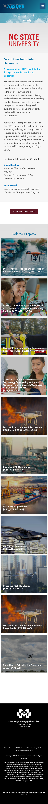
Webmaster (30, 792)
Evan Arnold (10, 185)
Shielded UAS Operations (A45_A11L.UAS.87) (16, 468)
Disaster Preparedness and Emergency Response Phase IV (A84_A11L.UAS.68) (23, 270)
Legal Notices (38, 748)
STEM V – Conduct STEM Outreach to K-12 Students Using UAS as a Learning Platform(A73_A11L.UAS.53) (23, 308)
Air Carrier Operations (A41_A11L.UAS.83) (15, 548)
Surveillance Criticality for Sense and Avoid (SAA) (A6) (22, 667)
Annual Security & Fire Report (24, 751)
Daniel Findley (11, 165)
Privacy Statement (9, 748)
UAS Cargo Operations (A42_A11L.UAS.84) (15, 508)
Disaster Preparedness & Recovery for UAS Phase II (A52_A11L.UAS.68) (23, 429)
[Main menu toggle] (42, 6)
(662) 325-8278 (25, 726)
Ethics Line (30, 748)
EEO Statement (20, 748)
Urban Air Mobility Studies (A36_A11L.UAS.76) (16, 587)
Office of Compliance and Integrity (32, 776)
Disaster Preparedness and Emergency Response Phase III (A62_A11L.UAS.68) (23, 349)
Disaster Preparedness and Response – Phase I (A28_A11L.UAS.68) (24, 627)
